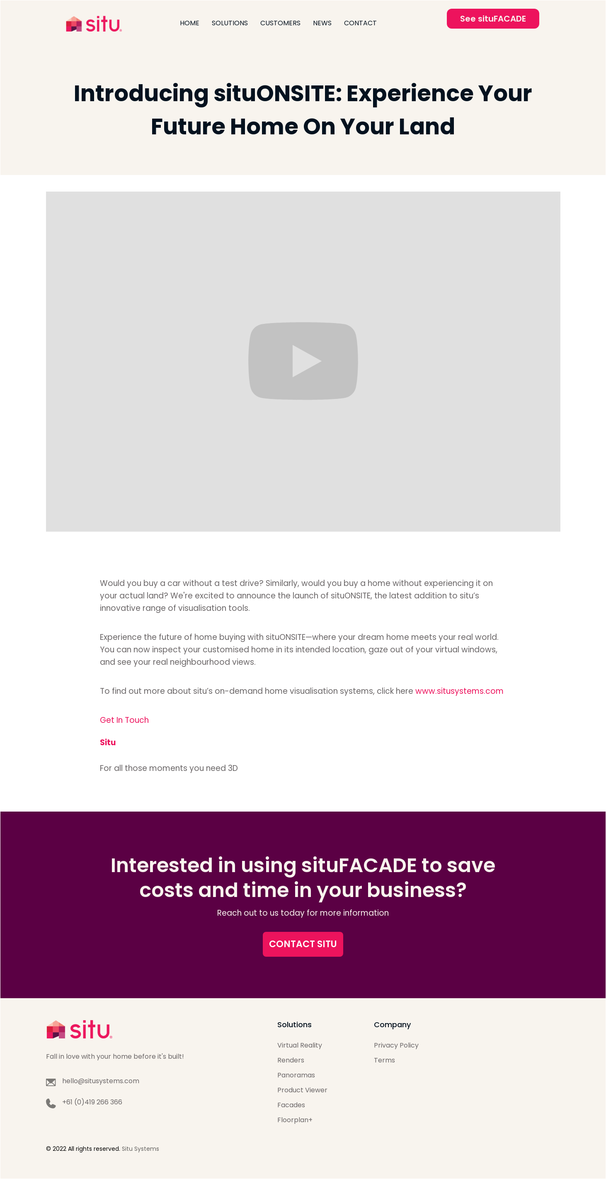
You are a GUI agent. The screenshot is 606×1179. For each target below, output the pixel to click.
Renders (290, 1060)
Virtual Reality (299, 1045)
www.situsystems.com (459, 691)
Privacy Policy (396, 1045)
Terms (384, 1060)
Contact (360, 23)
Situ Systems (140, 1149)
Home (189, 23)
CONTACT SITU (303, 944)
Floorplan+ (295, 1120)
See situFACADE (493, 18)
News (322, 23)
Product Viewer (302, 1090)
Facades (291, 1105)
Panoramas (296, 1075)
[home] (94, 23)
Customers (280, 23)
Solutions (230, 23)
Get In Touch (124, 720)
